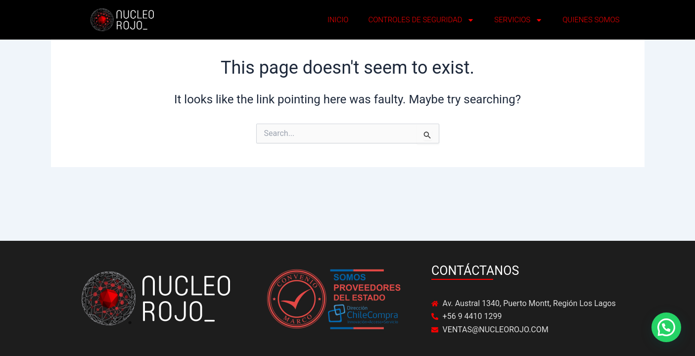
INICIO (338, 19)
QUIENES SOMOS (590, 19)
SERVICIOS (518, 20)
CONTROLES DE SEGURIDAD (421, 20)
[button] (666, 327)
